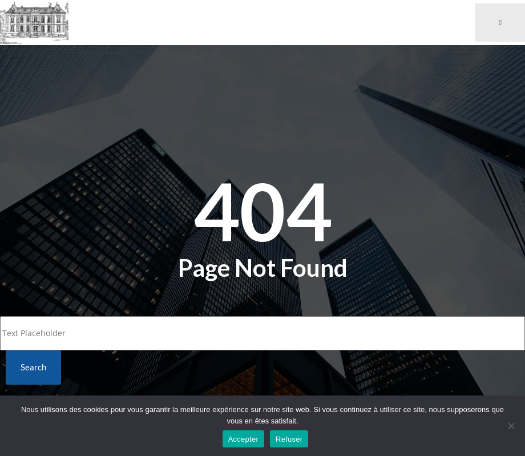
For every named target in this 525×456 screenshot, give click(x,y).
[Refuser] (510, 425)
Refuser (289, 439)
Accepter (243, 439)
